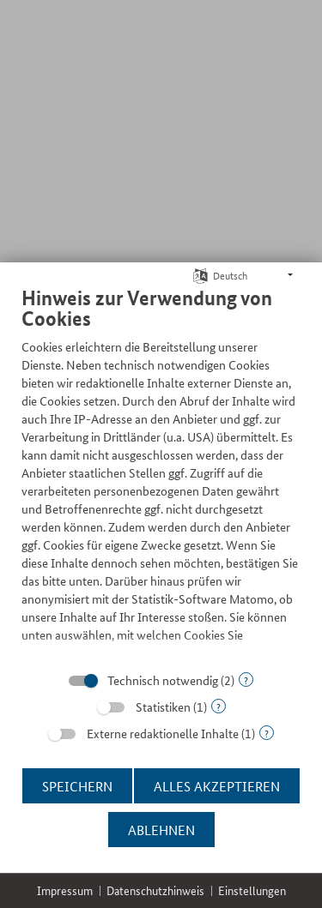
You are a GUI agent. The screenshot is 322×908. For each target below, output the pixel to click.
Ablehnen (161, 830)
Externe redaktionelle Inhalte (163, 733)
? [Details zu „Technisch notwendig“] (246, 679)
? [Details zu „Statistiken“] (218, 706)
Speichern (77, 786)
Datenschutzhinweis (155, 890)
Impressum (65, 890)
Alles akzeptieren (217, 786)
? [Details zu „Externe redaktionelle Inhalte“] (266, 732)
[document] (161, 468)
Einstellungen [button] (252, 890)
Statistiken (163, 706)
